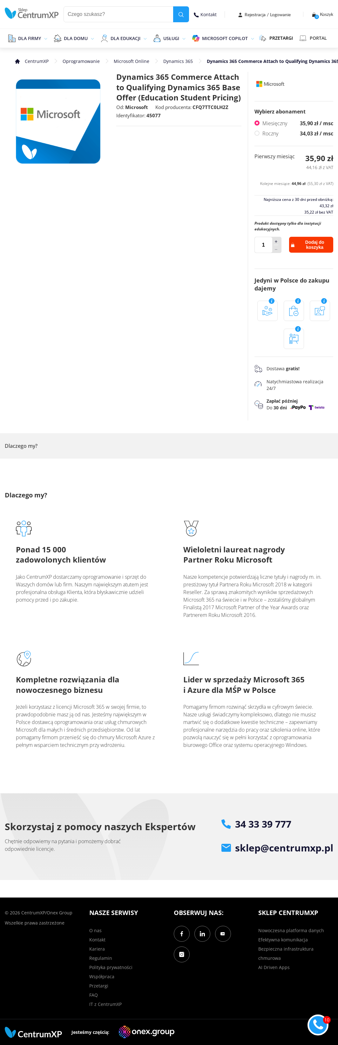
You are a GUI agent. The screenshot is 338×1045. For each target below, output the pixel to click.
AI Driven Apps (274, 967)
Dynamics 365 (178, 61)
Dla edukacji (125, 38)
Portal (313, 38)
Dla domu (76, 38)
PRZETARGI (276, 38)
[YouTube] (223, 934)
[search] (181, 14)
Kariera (97, 949)
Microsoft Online (131, 61)
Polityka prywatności (110, 967)
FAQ (93, 995)
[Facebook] (182, 934)
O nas (95, 930)
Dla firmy (29, 38)
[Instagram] (182, 954)
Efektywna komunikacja (283, 940)
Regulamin (100, 958)
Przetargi (98, 986)
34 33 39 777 (256, 823)
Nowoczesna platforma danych (291, 930)
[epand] (45, 38)
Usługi (171, 38)
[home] (32, 13)
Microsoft (136, 107)
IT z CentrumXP (105, 1004)
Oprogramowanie (81, 61)
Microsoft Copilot (225, 38)
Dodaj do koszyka (307, 245)
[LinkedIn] (202, 934)
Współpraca (101, 976)
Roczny (297, 134)
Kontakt (205, 14)
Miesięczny (297, 123)
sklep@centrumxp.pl (277, 847)
